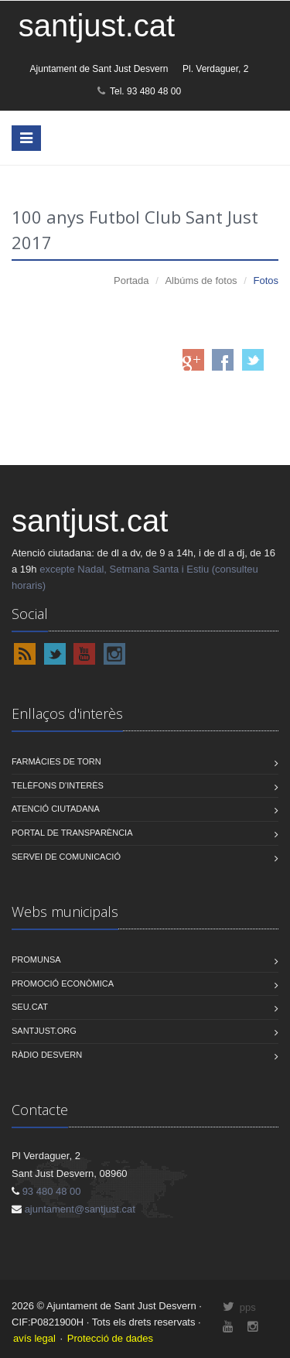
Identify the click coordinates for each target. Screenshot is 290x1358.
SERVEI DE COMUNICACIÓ (66, 856)
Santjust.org (44, 1030)
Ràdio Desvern (47, 1054)
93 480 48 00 (51, 1191)
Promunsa (36, 959)
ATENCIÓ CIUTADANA (56, 808)
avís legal (34, 1338)
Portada (131, 280)
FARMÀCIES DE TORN (56, 761)
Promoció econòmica (63, 983)
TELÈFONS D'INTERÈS (58, 785)
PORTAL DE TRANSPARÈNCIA (72, 832)
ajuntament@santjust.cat (80, 1209)
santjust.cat (97, 26)
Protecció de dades (110, 1338)
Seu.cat (30, 1006)
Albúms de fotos (201, 280)
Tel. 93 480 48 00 (139, 91)
